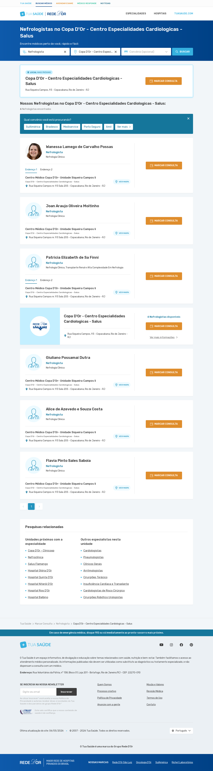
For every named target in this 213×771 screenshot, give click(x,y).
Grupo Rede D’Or (123, 746)
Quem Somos (104, 684)
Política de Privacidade (109, 697)
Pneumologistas (93, 557)
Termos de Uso (154, 697)
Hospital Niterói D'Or (40, 584)
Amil (108, 126)
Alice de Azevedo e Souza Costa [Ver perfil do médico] (74, 409)
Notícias (105, 3)
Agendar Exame (64, 3)
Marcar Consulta (43, 623)
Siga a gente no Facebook (181, 644)
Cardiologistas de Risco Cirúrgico (104, 590)
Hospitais (159, 13)
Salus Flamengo (38, 564)
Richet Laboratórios (182, 762)
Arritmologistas (93, 570)
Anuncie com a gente (108, 704)
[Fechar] (188, 119)
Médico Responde (87, 3)
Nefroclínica (35, 557)
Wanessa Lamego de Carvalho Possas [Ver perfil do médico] (79, 146)
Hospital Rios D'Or (39, 590)
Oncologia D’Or (143, 762)
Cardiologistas (92, 550)
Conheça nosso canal (161, 644)
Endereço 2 (46, 169)
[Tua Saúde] (35, 645)
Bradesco (52, 126)
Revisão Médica (155, 691)
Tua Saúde (26, 3)
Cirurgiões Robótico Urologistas (103, 597)
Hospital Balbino (38, 597)
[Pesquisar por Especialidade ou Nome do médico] (65, 52)
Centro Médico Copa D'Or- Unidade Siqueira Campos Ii (60, 177)
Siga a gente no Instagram (171, 644)
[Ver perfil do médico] (33, 151)
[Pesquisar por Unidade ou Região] (116, 52)
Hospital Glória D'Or (40, 570)
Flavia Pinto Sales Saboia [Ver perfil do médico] (68, 460)
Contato (151, 704)
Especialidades (134, 13)
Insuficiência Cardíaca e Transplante (106, 584)
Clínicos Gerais (92, 564)
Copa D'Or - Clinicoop (41, 550)
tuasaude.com (183, 13)
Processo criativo (106, 691)
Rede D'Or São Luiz (122, 762)
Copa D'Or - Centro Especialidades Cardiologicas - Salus (73, 81)
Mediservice (70, 126)
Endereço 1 (31, 169)
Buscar (182, 51)
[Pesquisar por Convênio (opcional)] (166, 52)
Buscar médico (44, 3)
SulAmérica (33, 126)
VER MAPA (122, 181)
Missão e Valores (155, 684)
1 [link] (31, 506)
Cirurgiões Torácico (95, 577)
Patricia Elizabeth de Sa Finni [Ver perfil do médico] (72, 257)
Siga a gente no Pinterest (191, 644)
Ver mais (124, 126)
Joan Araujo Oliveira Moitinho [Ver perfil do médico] (72, 206)
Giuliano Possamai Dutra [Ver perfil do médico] (68, 357)
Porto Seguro (92, 126)
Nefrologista (63, 623)
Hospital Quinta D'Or (40, 577)
